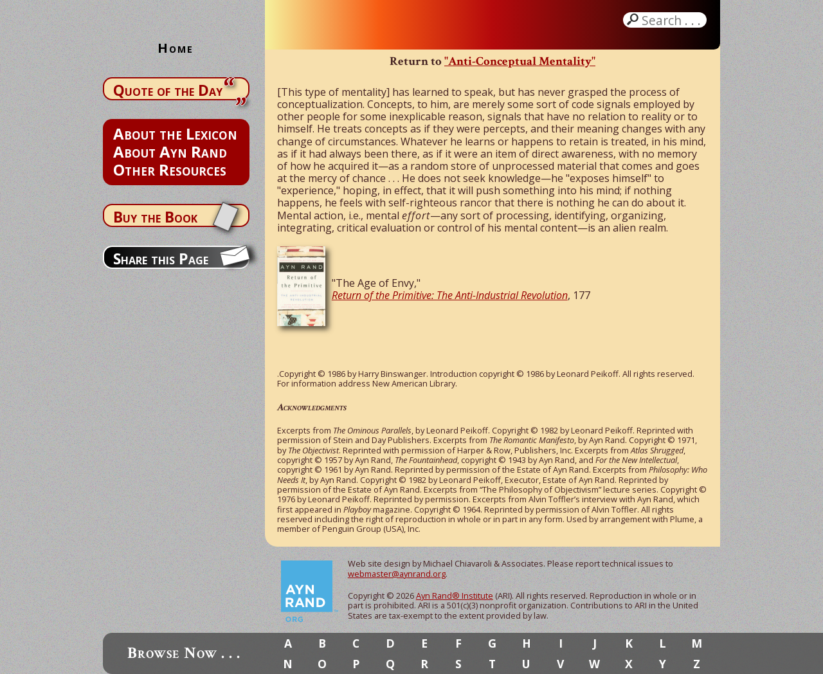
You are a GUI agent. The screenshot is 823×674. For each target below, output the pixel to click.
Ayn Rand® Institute (454, 595)
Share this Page (160, 258)
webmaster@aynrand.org (397, 573)
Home (176, 48)
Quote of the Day (167, 90)
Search (672, 20)
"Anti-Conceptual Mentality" (519, 61)
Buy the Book (155, 216)
